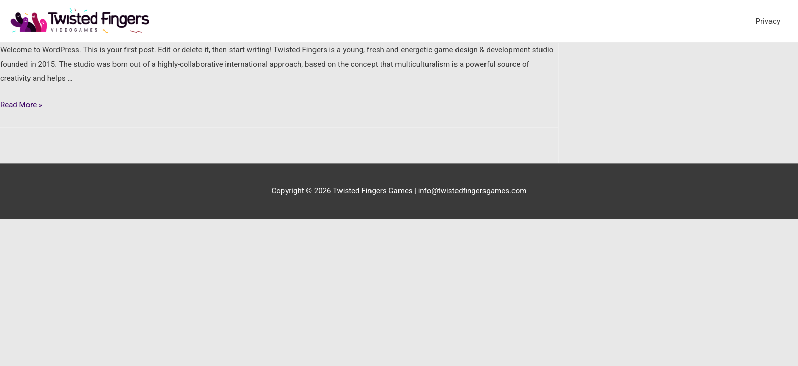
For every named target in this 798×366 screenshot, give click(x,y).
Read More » (21, 104)
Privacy (768, 21)
